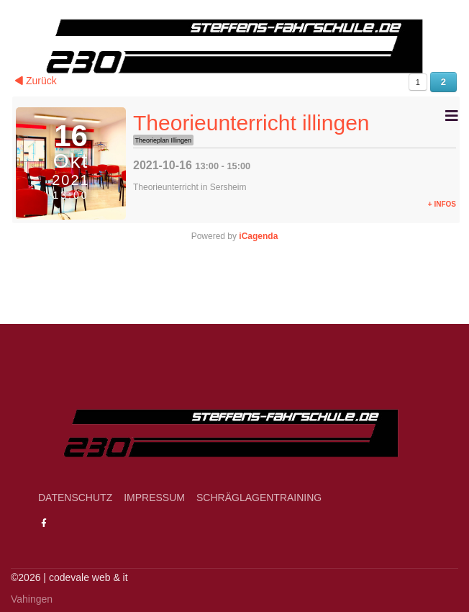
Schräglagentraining (259, 497)
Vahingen (32, 599)
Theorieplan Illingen (163, 140)
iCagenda (258, 236)
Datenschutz (75, 497)
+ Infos (442, 204)
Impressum (154, 497)
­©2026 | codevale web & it (69, 577)
